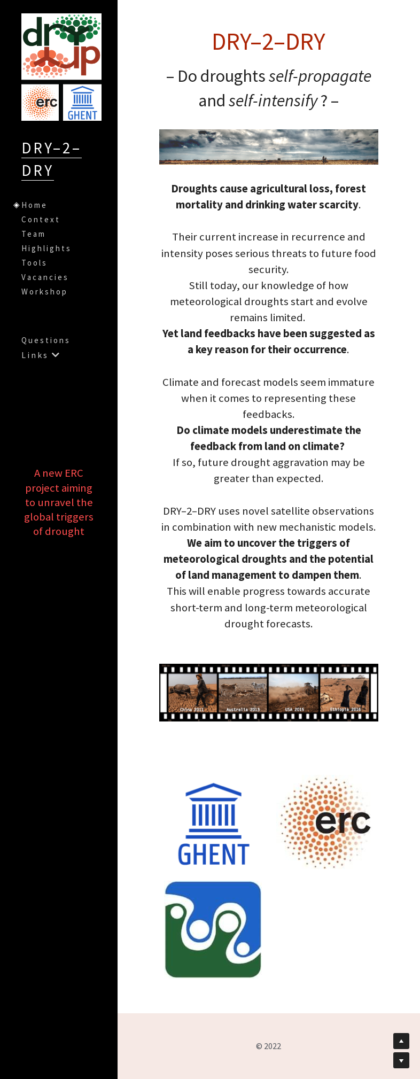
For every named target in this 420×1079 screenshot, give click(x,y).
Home (34, 205)
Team (33, 234)
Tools (34, 263)
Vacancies (45, 277)
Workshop (44, 291)
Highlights (46, 248)
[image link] (213, 822)
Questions (46, 340)
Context (40, 219)
